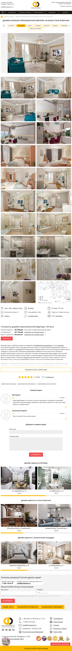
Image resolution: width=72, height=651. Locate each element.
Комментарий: (14, 436)
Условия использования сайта (13, 639)
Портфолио (52, 12)
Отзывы (56, 625)
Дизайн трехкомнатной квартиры (27, 384)
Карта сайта (57, 632)
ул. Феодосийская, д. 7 (56, 565)
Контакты (65, 12)
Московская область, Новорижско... (19, 528)
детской (4, 363)
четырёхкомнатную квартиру (42, 345)
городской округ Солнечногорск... (56, 528)
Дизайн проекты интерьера (9, 384)
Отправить (36, 455)
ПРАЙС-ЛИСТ (8, 607)
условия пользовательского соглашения (25, 595)
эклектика (60, 345)
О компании (12, 12)
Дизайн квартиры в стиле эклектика (47, 384)
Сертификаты (58, 619)
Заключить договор (60, 644)
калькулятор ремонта (28, 607)
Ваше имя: (13, 429)
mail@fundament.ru (7, 7)
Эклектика (59, 316)
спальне (26, 357)
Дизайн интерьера (25, 12)
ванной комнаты (49, 365)
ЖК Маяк (31, 308)
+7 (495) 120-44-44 (6, 3)
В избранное (49, 377)
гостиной (19, 349)
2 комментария (33, 316)
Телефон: (54, 591)
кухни (55, 353)
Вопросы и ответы (60, 628)
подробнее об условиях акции (34, 332)
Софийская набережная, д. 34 (19, 565)
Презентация (58, 622)
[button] (69, 53)
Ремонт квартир (38, 12)
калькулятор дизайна (52, 607)
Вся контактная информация (32, 632)
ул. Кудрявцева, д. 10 (19, 491)
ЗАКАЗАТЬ (7, 338)
